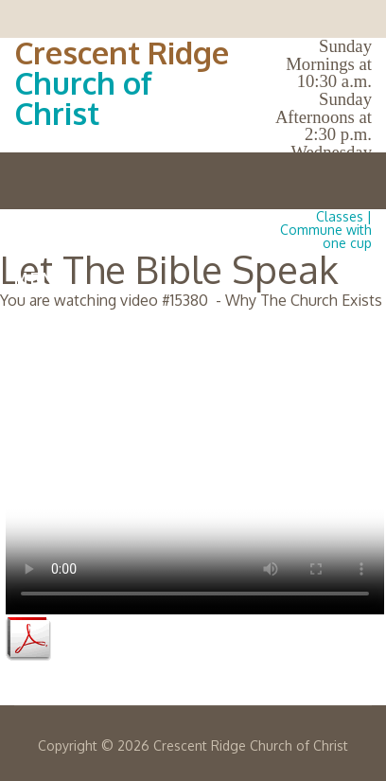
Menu (193, 278)
